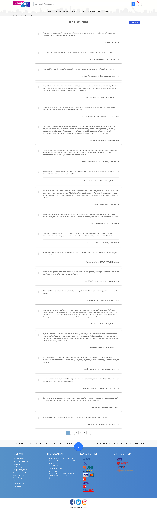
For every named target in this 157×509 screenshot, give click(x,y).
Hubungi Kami (17, 486)
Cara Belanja (17, 464)
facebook (72, 502)
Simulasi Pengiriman (20, 472)
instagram (84, 502)
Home (15, 443)
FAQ (14, 481)
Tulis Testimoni (134, 22)
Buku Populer (43, 443)
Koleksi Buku (139, 443)
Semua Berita (17, 15)
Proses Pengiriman (19, 478)
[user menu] (142, 4)
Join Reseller (128, 443)
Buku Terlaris (32, 443)
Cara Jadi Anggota (19, 458)
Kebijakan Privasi (18, 483)
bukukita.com (82, 507)
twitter (78, 502)
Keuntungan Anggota (20, 461)
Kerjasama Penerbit (115, 443)
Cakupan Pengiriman (20, 469)
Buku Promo (70, 443)
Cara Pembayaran (19, 467)
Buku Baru (22, 443)
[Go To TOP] (78, 446)
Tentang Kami (102, 443)
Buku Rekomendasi (56, 443)
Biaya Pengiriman (19, 475)
